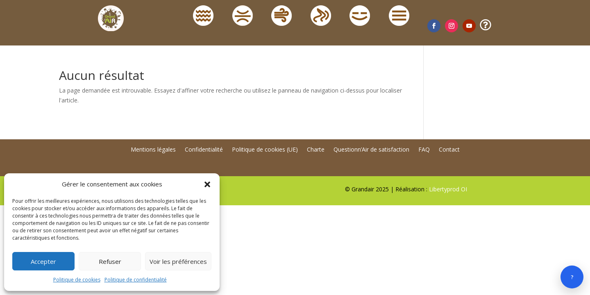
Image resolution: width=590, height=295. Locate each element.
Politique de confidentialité (135, 279)
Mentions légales (153, 150)
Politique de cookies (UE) (265, 150)
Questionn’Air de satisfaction (371, 150)
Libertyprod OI (448, 189)
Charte (315, 150)
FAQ (424, 150)
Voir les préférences (178, 261)
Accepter (43, 261)
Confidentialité (204, 150)
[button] (207, 184)
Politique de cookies (76, 279)
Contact (449, 150)
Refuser (110, 261)
